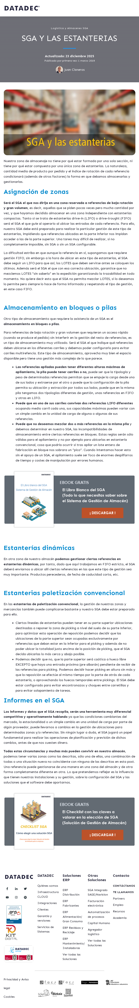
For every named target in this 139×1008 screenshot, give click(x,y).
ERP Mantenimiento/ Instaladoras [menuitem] (74, 943)
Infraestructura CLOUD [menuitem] (48, 894)
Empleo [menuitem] (118, 905)
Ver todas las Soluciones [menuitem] (72, 957)
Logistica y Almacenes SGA (69, 28)
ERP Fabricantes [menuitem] (71, 903)
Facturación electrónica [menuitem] (96, 903)
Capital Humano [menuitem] (99, 923)
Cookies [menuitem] (9, 996)
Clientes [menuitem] (43, 909)
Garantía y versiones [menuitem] (44, 918)
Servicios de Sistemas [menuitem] (45, 929)
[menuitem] (124, 886)
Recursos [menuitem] (119, 911)
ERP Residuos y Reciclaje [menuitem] (73, 930)
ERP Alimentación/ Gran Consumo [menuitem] (73, 916)
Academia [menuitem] (120, 918)
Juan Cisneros (74, 70)
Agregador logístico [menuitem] (95, 932)
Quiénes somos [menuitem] (47, 885)
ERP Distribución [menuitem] (71, 892)
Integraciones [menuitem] (47, 903)
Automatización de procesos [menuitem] (99, 914)
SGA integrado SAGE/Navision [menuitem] (98, 892)
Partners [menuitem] (119, 898)
